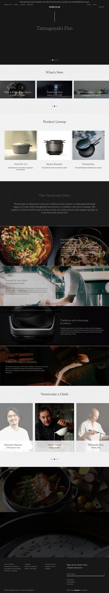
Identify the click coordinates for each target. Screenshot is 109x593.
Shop (89, 7)
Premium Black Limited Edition (60, 2)
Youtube (70, 584)
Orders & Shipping (11, 566)
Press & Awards (31, 566)
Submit (103, 574)
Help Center (9, 564)
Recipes (30, 7)
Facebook (70, 580)
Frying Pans (88, 164)
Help (95, 7)
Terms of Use (50, 566)
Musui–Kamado (54, 164)
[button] (51, 60)
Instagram (71, 582)
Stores (47, 568)
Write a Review (30, 568)
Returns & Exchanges (12, 568)
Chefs (22, 7)
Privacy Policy (51, 564)
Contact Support (11, 570)
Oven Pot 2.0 (20, 164)
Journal (28, 564)
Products (8, 7)
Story (16, 7)
